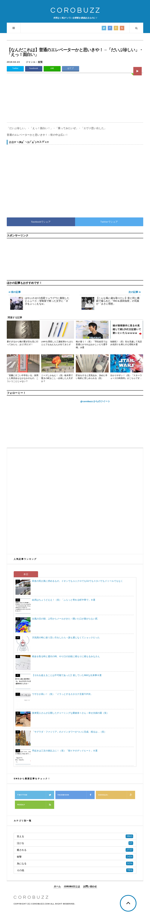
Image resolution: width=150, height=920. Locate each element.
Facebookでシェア (41, 221)
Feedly (35, 805)
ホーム (57, 886)
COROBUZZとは (71, 886)
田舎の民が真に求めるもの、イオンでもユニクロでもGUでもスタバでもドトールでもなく (77, 581)
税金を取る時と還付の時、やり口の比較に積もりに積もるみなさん (66, 656)
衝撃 (40, 62)
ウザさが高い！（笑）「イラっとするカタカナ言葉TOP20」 (62, 694)
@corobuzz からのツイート (95, 401)
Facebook (33, 68)
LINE (52, 68)
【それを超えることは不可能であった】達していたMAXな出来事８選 (67, 675)
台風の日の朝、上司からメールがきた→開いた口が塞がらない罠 (64, 618)
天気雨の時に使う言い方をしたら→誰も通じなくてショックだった (66, 637)
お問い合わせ (90, 886)
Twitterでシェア (109, 221)
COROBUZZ (75, 10)
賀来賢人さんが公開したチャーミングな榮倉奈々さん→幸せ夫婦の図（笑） (70, 712)
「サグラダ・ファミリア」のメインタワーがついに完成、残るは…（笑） (69, 731)
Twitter (15, 68)
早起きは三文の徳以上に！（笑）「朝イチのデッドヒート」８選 (64, 750)
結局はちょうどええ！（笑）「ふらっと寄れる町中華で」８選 (63, 599)
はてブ (70, 68)
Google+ (116, 795)
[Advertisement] (75, 100)
